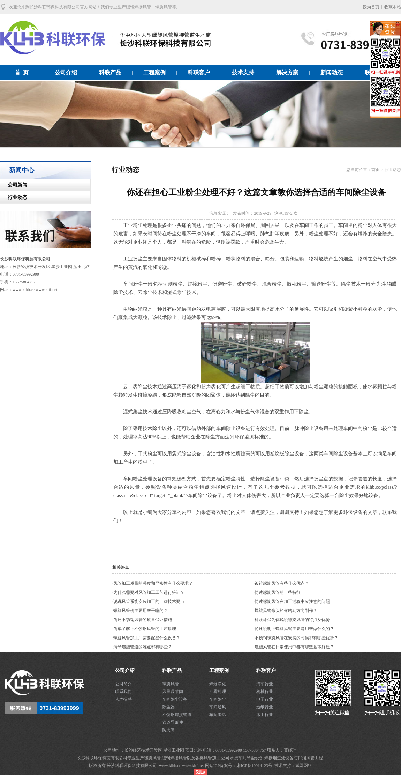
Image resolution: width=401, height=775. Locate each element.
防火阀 (168, 730)
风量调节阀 (172, 691)
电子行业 (264, 699)
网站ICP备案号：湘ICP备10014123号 (239, 765)
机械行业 (264, 691)
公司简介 (123, 683)
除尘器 (168, 706)
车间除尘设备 (174, 699)
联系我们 (123, 691)
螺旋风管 (170, 683)
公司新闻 (13, 184)
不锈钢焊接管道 (176, 714)
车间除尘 (217, 699)
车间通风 (217, 706)
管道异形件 (172, 722)
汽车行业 (264, 683)
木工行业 (264, 714)
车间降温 (217, 714)
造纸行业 (264, 706)
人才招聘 (123, 699)
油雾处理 (217, 691)
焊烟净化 (217, 683)
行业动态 (13, 197)
